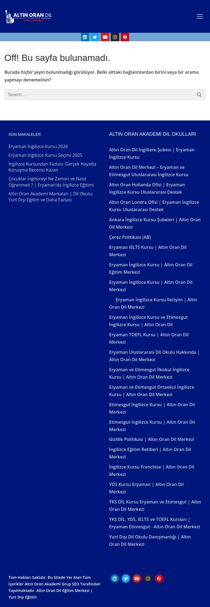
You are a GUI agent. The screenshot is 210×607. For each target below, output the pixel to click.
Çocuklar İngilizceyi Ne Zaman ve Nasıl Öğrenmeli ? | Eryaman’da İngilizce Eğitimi (51, 182)
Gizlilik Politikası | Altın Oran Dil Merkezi (151, 439)
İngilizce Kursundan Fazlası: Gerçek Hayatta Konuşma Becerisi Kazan (52, 167)
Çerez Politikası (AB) (130, 237)
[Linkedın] (114, 578)
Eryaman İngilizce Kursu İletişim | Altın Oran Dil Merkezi (153, 303)
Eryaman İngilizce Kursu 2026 (38, 146)
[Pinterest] (125, 37)
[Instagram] (115, 37)
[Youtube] (105, 37)
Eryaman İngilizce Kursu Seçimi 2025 (45, 155)
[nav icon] (200, 16)
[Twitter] (95, 37)
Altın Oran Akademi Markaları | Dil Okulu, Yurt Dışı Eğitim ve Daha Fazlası (50, 197)
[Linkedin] (85, 37)
